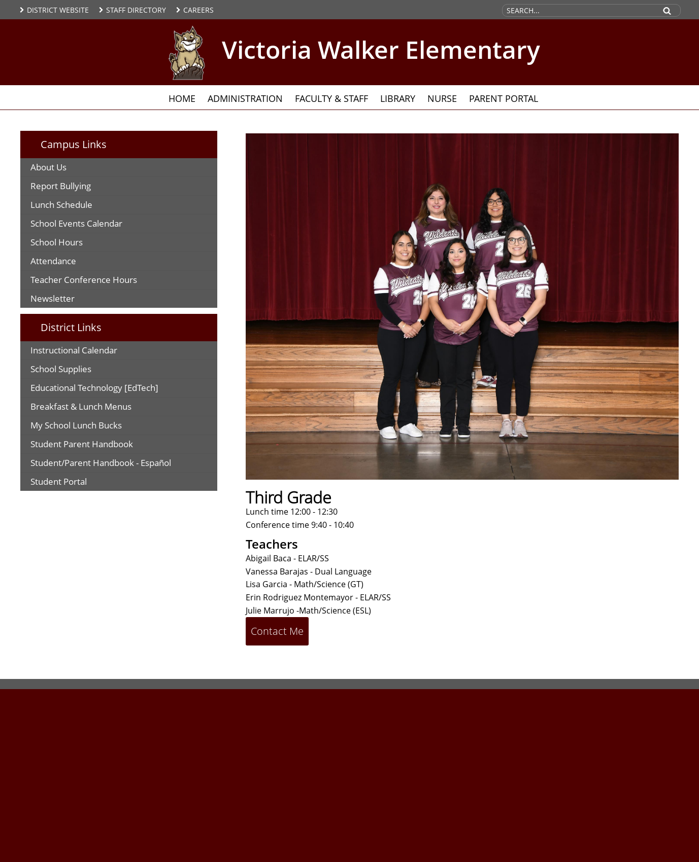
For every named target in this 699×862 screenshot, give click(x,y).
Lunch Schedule (61, 204)
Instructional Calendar (73, 350)
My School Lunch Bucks (76, 425)
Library (397, 98)
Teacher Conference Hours (83, 279)
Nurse (442, 98)
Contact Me (277, 631)
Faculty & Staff (331, 98)
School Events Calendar (76, 223)
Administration (245, 98)
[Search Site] (579, 10)
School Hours (56, 242)
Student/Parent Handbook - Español (100, 463)
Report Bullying (60, 186)
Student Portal (58, 481)
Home (182, 98)
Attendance (53, 261)
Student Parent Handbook (81, 444)
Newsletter (52, 298)
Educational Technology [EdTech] (94, 387)
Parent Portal (503, 98)
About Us (48, 167)
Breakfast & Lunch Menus (80, 406)
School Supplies (60, 369)
